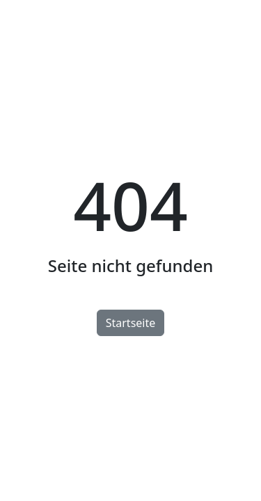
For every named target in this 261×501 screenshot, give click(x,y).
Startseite (131, 323)
